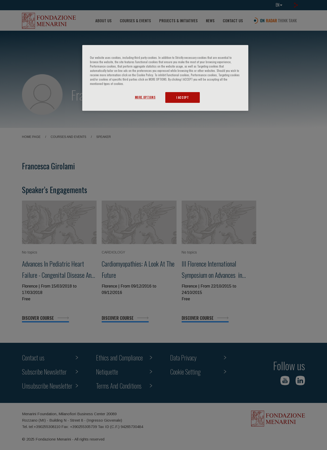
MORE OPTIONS (145, 97)
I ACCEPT (182, 97)
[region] (165, 78)
